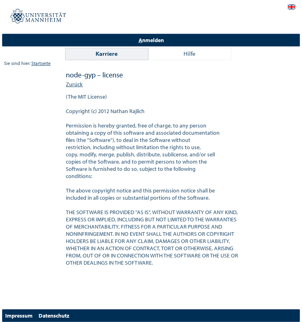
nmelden (151, 40)
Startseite (41, 63)
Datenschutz (54, 315)
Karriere (107, 53)
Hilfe (190, 53)
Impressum (19, 315)
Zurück (74, 84)
